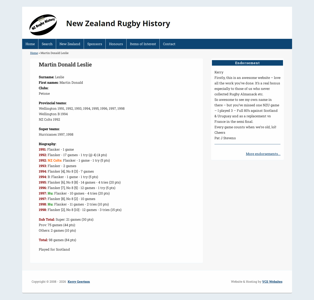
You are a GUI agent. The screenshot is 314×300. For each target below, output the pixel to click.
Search (47, 44)
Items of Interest (143, 44)
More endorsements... (263, 153)
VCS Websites (272, 282)
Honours (116, 44)
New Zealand (69, 44)
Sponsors (94, 44)
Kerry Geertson (79, 282)
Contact (169, 44)
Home (30, 44)
